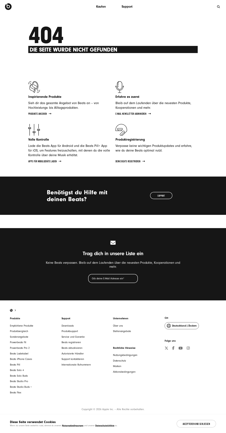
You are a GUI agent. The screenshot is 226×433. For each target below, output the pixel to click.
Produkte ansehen (39, 114)
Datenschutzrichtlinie (104, 425)
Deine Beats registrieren (130, 161)
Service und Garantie (73, 336)
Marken (117, 366)
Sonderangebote (19, 336)
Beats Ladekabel (19, 353)
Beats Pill (15, 364)
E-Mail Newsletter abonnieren (133, 114)
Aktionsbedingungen (124, 371)
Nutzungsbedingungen (125, 355)
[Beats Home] (11, 310)
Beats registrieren (71, 342)
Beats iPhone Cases (21, 359)
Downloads (68, 325)
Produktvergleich (19, 331)
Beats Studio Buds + (21, 386)
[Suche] (218, 6)
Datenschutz (119, 360)
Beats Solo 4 (17, 370)
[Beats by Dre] (8, 6)
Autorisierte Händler (73, 353)
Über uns (118, 325)
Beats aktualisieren (72, 347)
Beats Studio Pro (19, 381)
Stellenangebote (122, 331)
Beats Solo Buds (19, 375)
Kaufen (101, 6)
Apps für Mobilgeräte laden (44, 161)
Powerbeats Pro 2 (20, 347)
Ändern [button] (182, 326)
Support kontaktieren (73, 359)
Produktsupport (70, 331)
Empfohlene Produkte (21, 325)
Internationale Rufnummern (76, 364)
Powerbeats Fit (18, 342)
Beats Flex (15, 392)
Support (127, 6)
